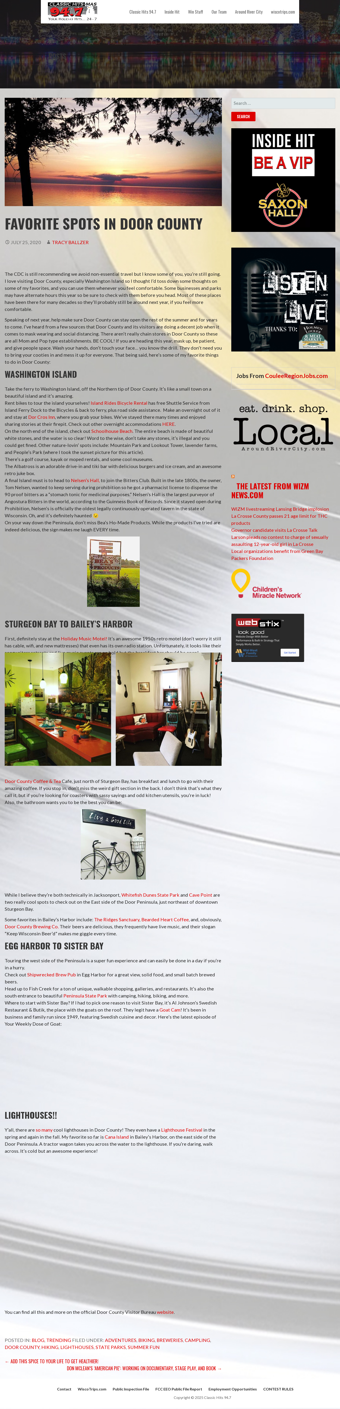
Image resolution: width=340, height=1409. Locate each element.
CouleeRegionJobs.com (296, 375)
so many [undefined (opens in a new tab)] (44, 1130)
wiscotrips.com (283, 12)
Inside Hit (172, 12)
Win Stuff (195, 12)
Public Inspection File (131, 1389)
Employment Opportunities (233, 1389)
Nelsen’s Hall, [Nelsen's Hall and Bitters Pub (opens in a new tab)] (85, 480)
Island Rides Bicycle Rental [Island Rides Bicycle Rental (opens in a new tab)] (119, 403)
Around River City (249, 12)
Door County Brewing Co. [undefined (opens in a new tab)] (32, 926)
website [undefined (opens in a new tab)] (165, 1312)
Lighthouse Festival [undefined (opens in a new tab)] (181, 1130)
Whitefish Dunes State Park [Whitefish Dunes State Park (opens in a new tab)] (150, 895)
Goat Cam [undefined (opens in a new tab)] (169, 1009)
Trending (58, 1340)
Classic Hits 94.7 (142, 12)
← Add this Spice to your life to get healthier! (51, 1361)
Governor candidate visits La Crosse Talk (274, 530)
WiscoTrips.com (92, 1389)
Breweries (170, 1340)
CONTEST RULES (278, 1389)
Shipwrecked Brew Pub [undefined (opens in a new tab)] (51, 974)
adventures (120, 1340)
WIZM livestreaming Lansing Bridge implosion (280, 509)
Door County (22, 1347)
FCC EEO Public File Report (178, 1389)
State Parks (111, 1347)
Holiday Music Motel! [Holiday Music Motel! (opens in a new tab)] (84, 638)
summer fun (144, 1347)
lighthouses (77, 1347)
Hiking (49, 1347)
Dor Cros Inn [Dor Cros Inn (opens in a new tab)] (41, 417)
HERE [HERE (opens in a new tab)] (168, 424)
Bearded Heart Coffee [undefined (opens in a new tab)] (165, 919)
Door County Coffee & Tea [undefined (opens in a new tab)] (33, 781)
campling (197, 1340)
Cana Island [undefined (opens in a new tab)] (117, 1137)
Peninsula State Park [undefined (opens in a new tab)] (85, 995)
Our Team (219, 12)
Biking (146, 1340)
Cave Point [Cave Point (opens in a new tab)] (200, 895)
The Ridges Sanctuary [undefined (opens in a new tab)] (116, 919)
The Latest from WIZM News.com (270, 490)
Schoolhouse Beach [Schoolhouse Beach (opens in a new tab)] (111, 431)
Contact (64, 1389)
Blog (38, 1340)
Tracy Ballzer (70, 242)
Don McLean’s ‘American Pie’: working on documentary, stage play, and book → (144, 1368)
